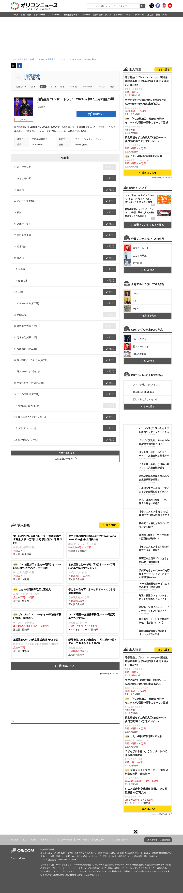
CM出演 (101, 86)
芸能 (23, 15)
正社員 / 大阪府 (37, 572)
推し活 (150, 15)
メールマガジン (83, 839)
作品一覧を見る (65, 453)
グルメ (108, 15)
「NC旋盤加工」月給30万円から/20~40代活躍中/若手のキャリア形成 (146, 120)
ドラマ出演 (87, 86)
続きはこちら (67, 665)
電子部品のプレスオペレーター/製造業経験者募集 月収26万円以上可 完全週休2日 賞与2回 (147, 81)
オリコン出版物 (29, 839)
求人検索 (111, 525)
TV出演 (73, 86)
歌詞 (112, 86)
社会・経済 (98, 15)
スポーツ (86, 15)
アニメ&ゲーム (54, 15)
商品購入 (96, 114)
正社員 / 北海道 (37, 645)
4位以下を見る (147, 315)
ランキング (140, 15)
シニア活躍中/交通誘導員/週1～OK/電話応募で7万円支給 (146, 790)
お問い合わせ (66, 839)
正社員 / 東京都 (37, 595)
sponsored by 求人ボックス (109, 673)
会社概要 (15, 839)
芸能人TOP (21, 86)
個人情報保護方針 (120, 839)
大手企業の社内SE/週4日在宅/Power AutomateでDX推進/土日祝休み (145, 101)
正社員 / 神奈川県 (37, 545)
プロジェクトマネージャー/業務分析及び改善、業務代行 (146, 772)
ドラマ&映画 (39, 15)
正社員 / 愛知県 (92, 572)
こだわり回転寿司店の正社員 (143, 156)
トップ (15, 15)
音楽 (29, 15)
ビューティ (119, 15)
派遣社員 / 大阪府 (92, 543)
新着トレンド (162, 15)
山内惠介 (32, 75)
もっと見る (147, 270)
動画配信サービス (71, 15)
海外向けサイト (101, 839)
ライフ (129, 15)
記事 (33, 86)
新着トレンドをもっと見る (147, 224)
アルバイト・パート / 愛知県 (92, 622)
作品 (43, 86)
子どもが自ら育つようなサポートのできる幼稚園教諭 (146, 753)
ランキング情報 (57, 86)
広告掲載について (48, 839)
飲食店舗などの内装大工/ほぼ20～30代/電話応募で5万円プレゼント (145, 139)
